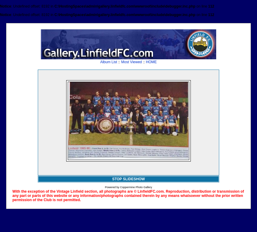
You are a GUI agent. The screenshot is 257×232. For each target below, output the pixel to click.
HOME (151, 62)
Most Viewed (131, 62)
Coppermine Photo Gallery (136, 187)
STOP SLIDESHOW (128, 179)
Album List (108, 62)
